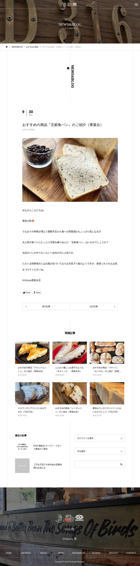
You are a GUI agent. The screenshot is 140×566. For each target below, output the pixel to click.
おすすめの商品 (28, 130)
